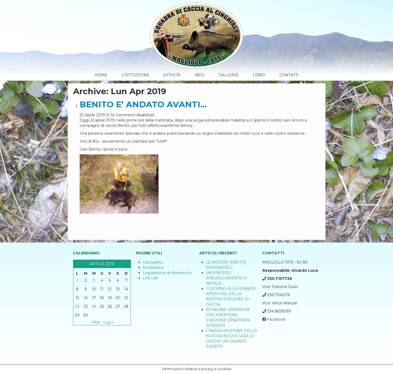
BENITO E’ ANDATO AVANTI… (143, 104)
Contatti (289, 75)
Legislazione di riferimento (167, 272)
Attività (172, 75)
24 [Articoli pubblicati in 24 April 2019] (94, 306)
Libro (259, 75)
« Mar (95, 322)
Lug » (108, 322)
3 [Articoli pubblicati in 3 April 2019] (94, 280)
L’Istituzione (135, 75)
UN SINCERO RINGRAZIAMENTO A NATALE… (226, 278)
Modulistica (153, 267)
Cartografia (153, 262)
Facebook (276, 319)
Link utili (150, 278)
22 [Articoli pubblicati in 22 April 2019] (77, 306)
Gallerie (228, 75)
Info (200, 75)
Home (101, 75)
